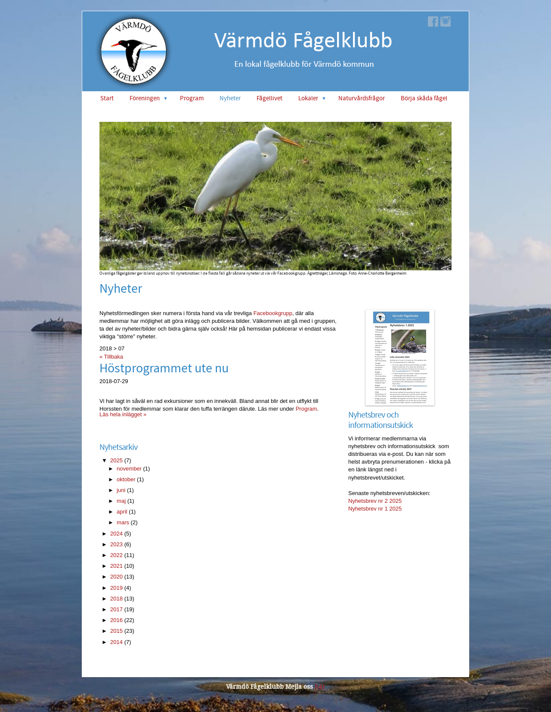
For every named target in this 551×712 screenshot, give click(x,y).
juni (121, 490)
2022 (116, 555)
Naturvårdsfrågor (361, 98)
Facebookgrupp (273, 313)
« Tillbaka (111, 356)
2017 (116, 609)
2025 (116, 460)
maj (121, 501)
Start (107, 98)
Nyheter (230, 98)
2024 (116, 533)
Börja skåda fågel (424, 98)
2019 (116, 588)
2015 (116, 631)
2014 (116, 642)
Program (192, 98)
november (129, 468)
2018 (116, 598)
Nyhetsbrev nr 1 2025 (375, 508)
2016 (116, 620)
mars (123, 522)
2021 (116, 566)
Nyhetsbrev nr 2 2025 (375, 501)
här (320, 686)
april (122, 511)
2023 (116, 544)
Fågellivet (269, 98)
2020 (116, 576)
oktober (126, 479)
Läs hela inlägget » (122, 414)
